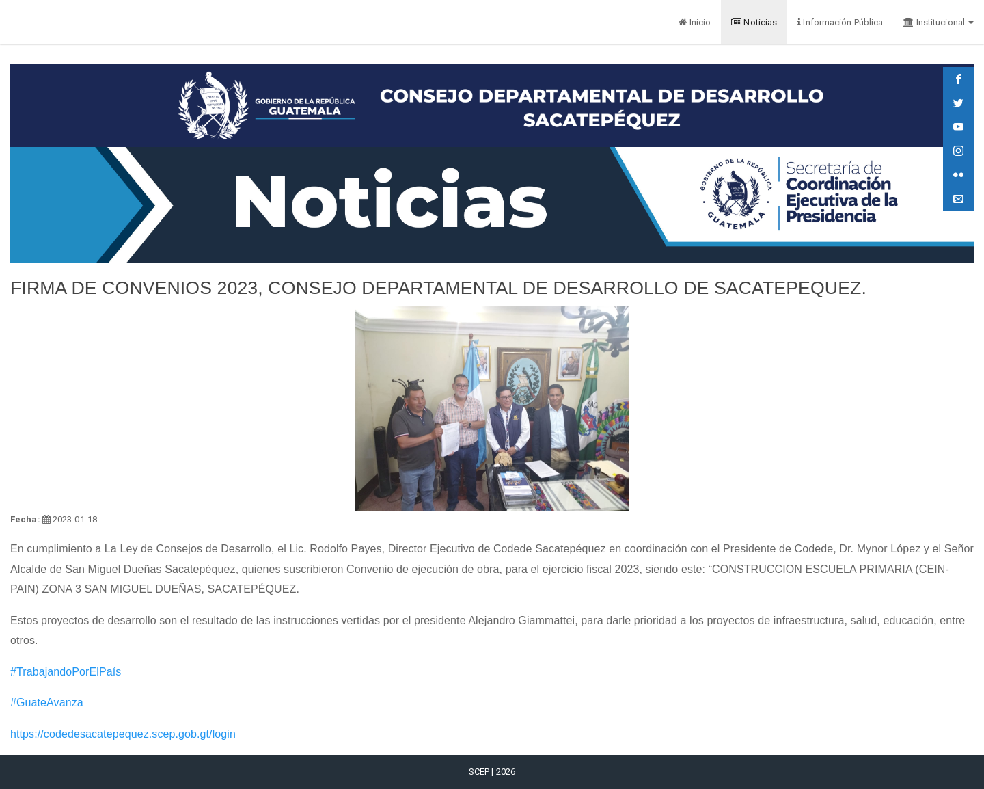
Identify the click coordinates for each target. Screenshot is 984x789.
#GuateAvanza (46, 702)
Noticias (754, 22)
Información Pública (840, 22)
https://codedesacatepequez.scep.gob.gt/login (123, 734)
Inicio (695, 22)
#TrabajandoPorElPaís (65, 672)
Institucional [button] (938, 22)
